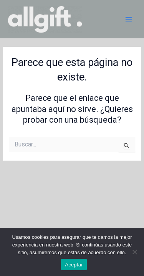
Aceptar (74, 265)
